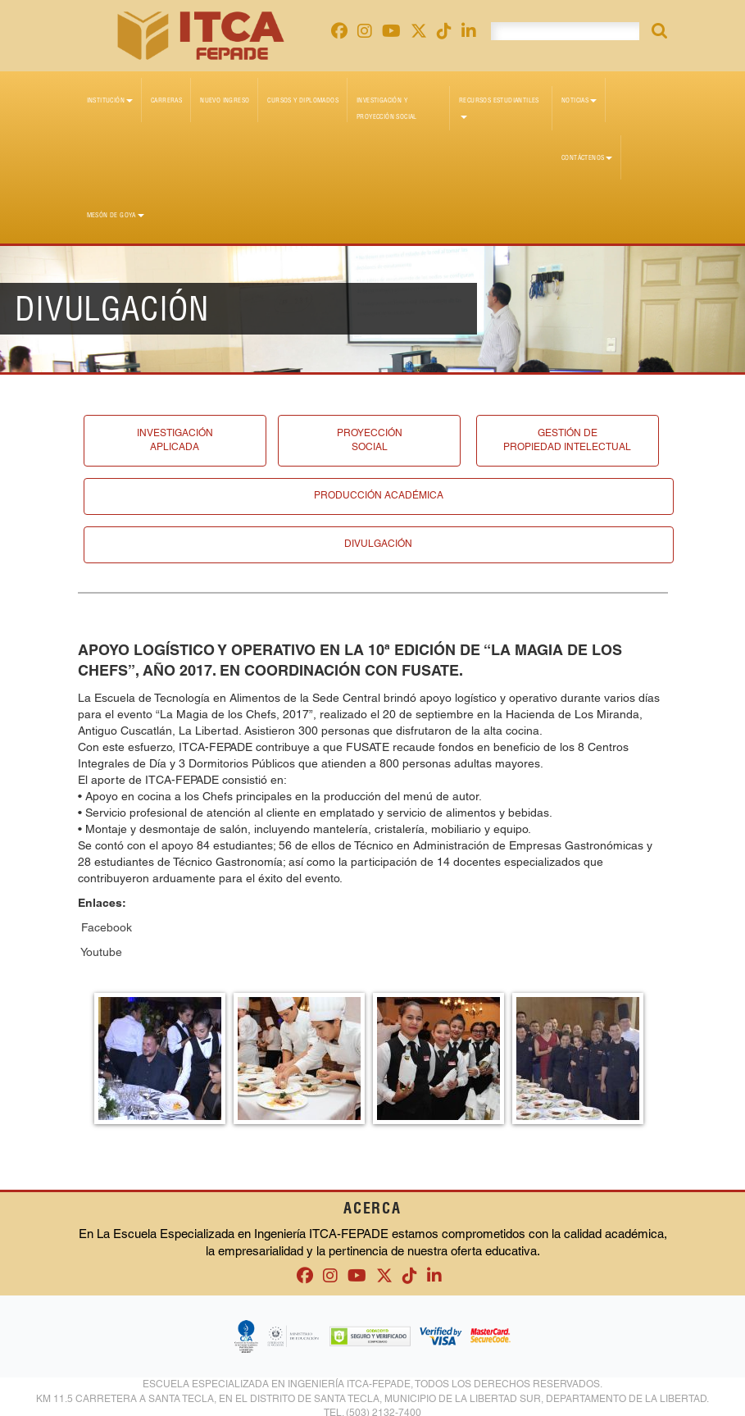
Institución (110, 100)
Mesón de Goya (115, 215)
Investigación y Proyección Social (387, 108)
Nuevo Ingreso (224, 100)
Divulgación (378, 540)
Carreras (166, 100)
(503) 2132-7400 (383, 1408)
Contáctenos (586, 157)
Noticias (579, 100)
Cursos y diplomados (302, 100)
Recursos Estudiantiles (499, 107)
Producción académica (378, 493)
